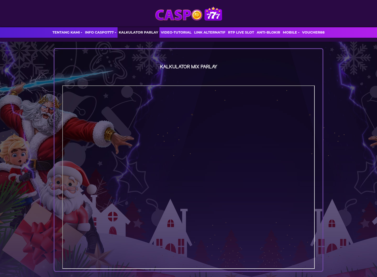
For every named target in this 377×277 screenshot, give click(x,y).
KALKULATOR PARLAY (138, 32)
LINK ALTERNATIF (209, 32)
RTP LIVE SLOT (241, 32)
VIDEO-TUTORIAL (176, 32)
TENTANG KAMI (66, 32)
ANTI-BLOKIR (268, 32)
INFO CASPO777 (99, 32)
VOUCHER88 (313, 32)
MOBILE (290, 32)
